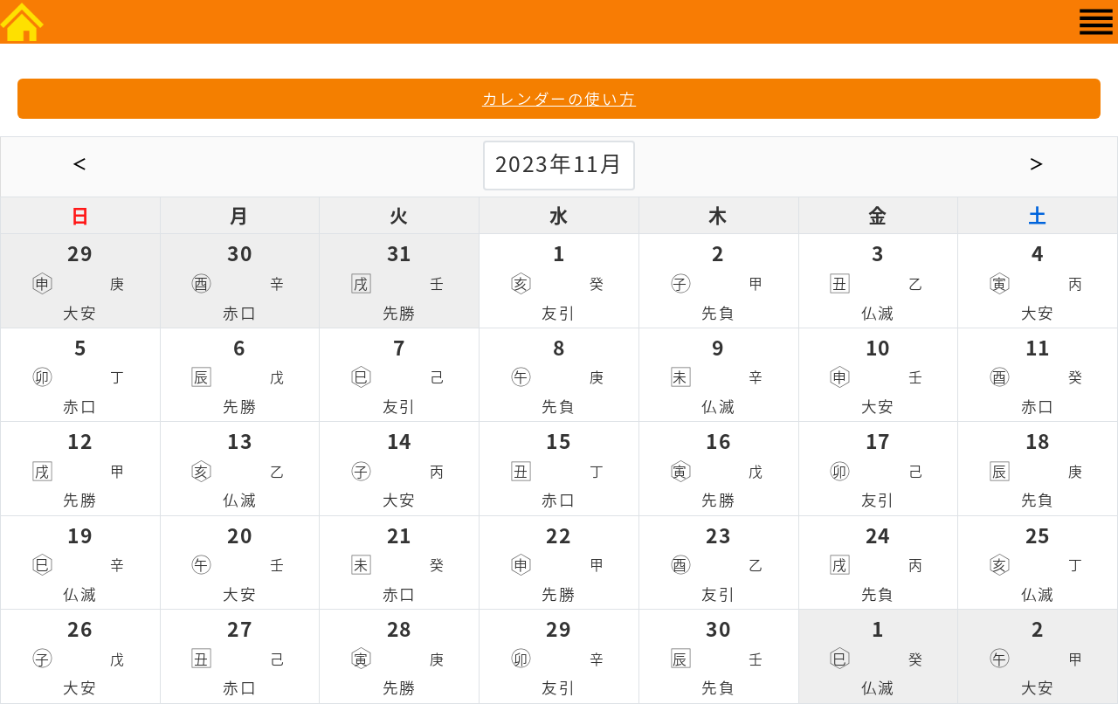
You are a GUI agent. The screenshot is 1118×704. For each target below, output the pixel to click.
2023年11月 (559, 163)
